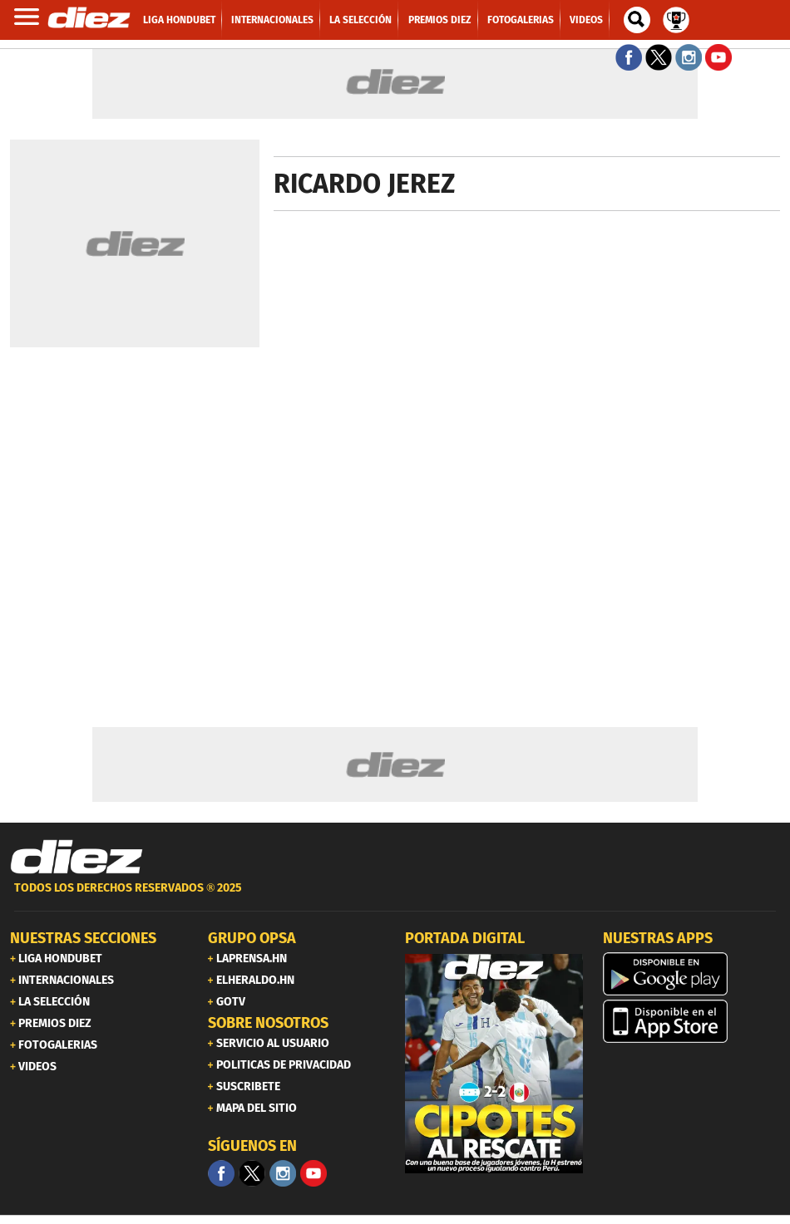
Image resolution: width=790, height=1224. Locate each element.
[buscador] (637, 20)
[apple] (692, 1021)
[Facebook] (221, 1173)
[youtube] (313, 1173)
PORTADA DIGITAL (465, 938)
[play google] (692, 973)
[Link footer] (76, 857)
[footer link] (395, 897)
